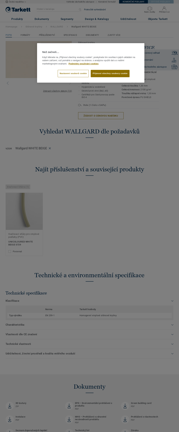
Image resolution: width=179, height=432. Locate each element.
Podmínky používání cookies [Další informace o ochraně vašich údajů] (83, 64)
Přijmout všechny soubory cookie (110, 73)
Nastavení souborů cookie (73, 73)
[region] (90, 63)
